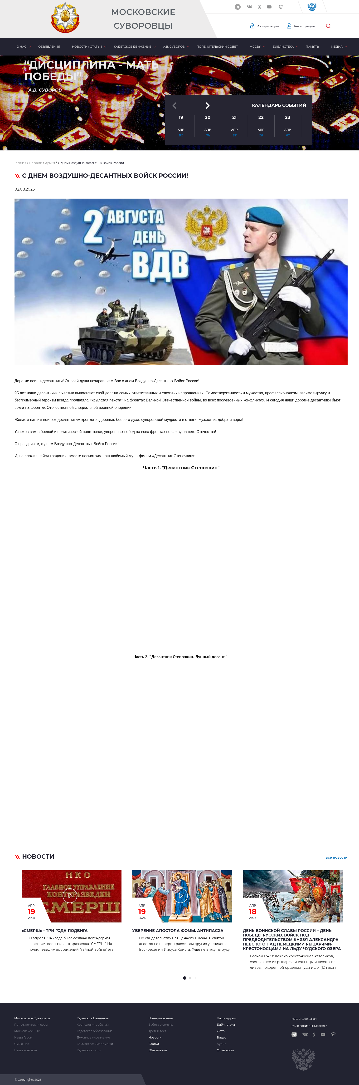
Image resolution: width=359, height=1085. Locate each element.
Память (312, 46)
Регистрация (306, 26)
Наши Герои (23, 1037)
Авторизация (268, 26)
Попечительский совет (217, 46)
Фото (221, 1031)
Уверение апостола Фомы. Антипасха (177, 930)
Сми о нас (21, 1044)
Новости (155, 1037)
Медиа (337, 46)
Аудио (221, 1044)
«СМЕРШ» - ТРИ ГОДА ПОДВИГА (55, 930)
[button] (179, 138)
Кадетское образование (94, 1031)
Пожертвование (161, 1018)
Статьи (154, 1044)
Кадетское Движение (92, 1018)
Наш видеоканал (304, 1018)
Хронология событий (93, 1024)
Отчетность (225, 1050)
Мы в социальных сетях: (309, 1026)
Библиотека (283, 46)
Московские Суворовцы (143, 19)
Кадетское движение (132, 46)
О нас (21, 46)
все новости (337, 857)
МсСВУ (255, 46)
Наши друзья (226, 1018)
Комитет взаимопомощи (95, 1044)
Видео (221, 1037)
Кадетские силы (89, 1050)
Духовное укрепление (93, 1037)
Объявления (49, 46)
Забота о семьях (161, 1024)
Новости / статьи (87, 46)
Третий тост (157, 1031)
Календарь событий (279, 97)
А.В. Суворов (174, 46)
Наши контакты (25, 1050)
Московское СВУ (27, 1031)
